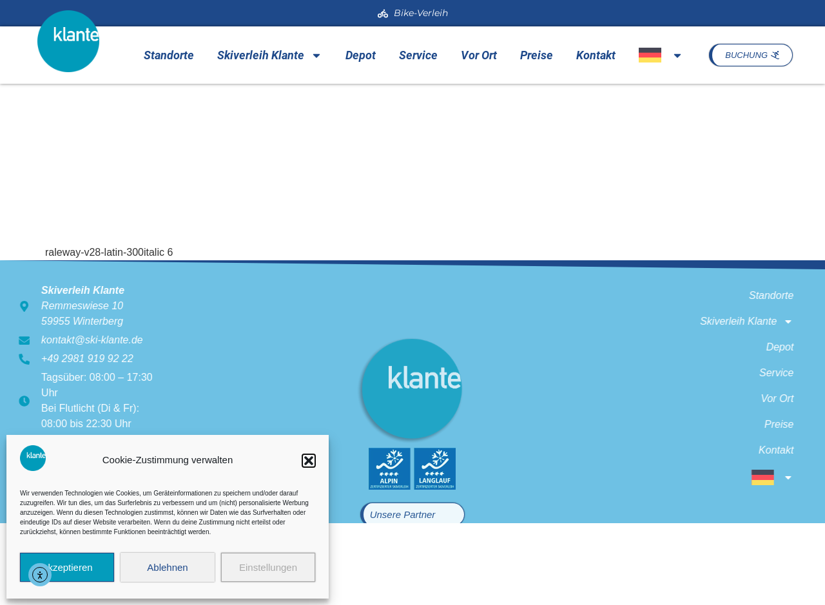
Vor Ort (479, 55)
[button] (308, 460)
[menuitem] (661, 55)
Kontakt (596, 55)
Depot (360, 55)
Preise (536, 55)
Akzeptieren (66, 567)
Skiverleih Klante (269, 55)
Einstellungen (268, 567)
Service (418, 55)
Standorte (169, 55)
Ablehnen (167, 567)
